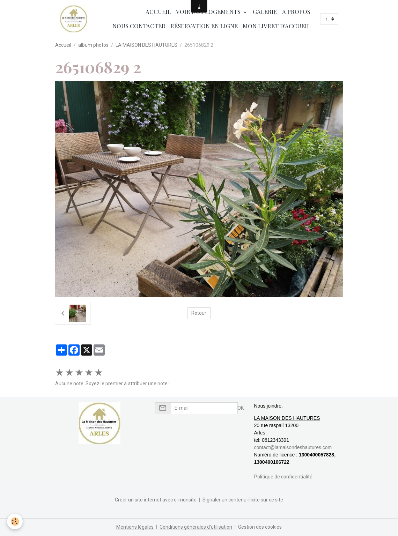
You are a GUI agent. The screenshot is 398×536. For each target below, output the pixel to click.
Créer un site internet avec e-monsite (156, 499)
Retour (198, 313)
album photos (93, 45)
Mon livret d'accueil (276, 26)
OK (240, 408)
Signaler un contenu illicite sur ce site (242, 499)
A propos (296, 11)
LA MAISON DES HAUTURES (146, 45)
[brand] (73, 18)
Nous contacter (138, 26)
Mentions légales (135, 527)
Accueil (158, 11)
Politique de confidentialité (283, 476)
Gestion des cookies (260, 527)
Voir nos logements (209, 11)
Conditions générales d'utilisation (196, 527)
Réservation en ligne (204, 26)
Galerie (265, 11)
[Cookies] (15, 521)
